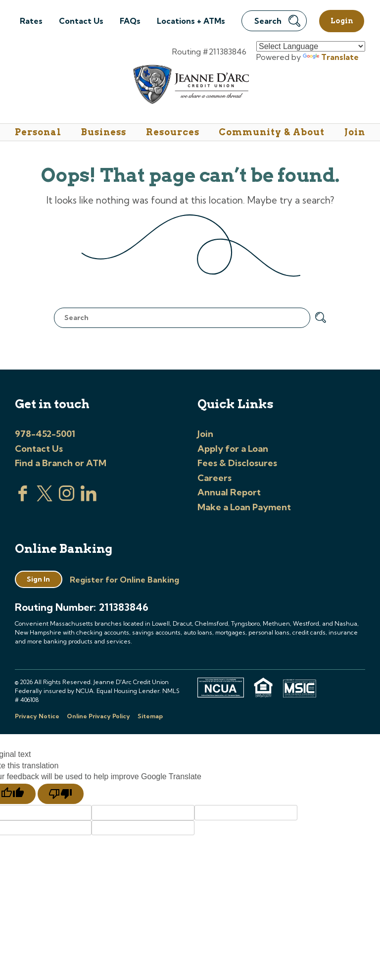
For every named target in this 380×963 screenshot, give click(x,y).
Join (354, 132)
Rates (31, 21)
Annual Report (229, 492)
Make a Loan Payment (244, 507)
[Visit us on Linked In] (88, 498)
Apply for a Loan (232, 448)
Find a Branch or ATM (60, 463)
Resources (172, 132)
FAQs (130, 21)
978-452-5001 (45, 433)
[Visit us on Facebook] (23, 498)
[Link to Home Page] (190, 86)
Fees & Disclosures (237, 463)
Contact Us (81, 21)
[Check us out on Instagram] (67, 498)
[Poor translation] (61, 794)
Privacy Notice (37, 716)
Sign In (38, 579)
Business (103, 132)
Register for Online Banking (124, 580)
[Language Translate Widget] (310, 46)
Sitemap (150, 716)
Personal (38, 132)
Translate (331, 57)
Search (277, 21)
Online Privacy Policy (98, 716)
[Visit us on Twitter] (44, 498)
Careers (214, 477)
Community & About (272, 132)
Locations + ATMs (191, 21)
